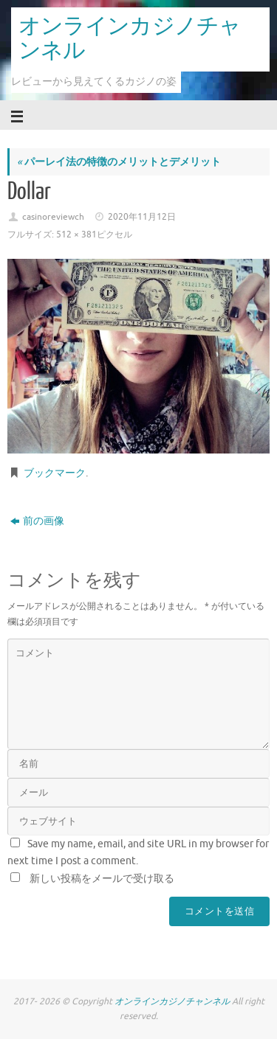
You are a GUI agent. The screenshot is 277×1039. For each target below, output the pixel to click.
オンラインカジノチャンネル (129, 39)
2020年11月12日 (142, 217)
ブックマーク (55, 473)
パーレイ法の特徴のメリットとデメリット (119, 162)
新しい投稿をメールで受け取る (102, 878)
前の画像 (37, 521)
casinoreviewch (53, 217)
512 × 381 (76, 234)
